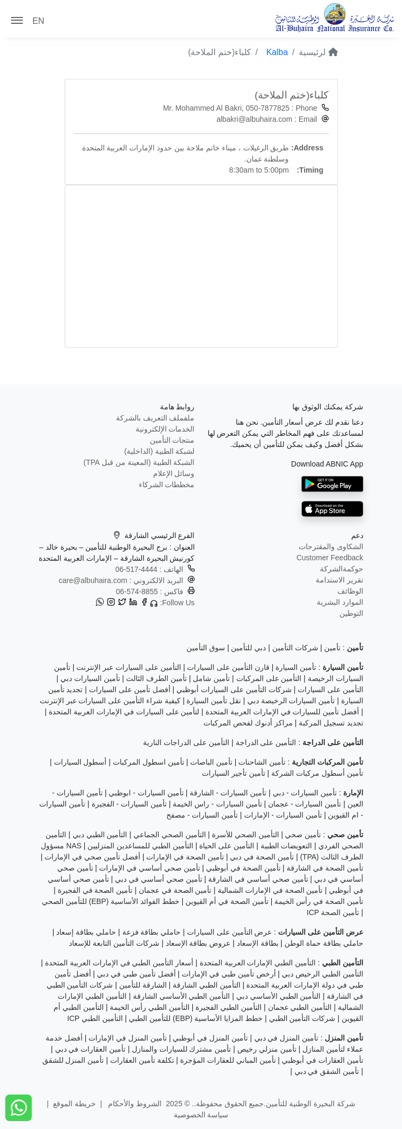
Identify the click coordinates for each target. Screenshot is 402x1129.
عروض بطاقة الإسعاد (198, 943)
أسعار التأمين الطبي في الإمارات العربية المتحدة (119, 962)
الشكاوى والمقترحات (331, 546)
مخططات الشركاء (167, 484)
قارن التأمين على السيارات (228, 667)
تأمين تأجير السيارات (233, 773)
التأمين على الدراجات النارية (186, 742)
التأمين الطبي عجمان (300, 1007)
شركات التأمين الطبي (302, 1018)
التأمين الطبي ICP (95, 1018)
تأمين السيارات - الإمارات (283, 815)
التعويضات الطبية (286, 845)
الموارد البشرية (340, 602)
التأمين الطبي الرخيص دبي (322, 974)
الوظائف (350, 591)
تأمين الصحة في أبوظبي (243, 868)
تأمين (332, 647)
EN (38, 20)
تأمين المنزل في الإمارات (127, 1038)
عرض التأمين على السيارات (229, 932)
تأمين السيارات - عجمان (304, 804)
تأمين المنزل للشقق (73, 1060)
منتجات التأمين (172, 440)
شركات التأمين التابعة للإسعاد (114, 943)
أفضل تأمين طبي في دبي (136, 974)
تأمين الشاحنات (261, 762)
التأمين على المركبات (269, 678)
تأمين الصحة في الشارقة (325, 868)
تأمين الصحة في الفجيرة (95, 890)
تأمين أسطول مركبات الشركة (317, 773)
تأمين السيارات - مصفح (202, 815)
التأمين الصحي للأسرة (245, 834)
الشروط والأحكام (134, 1103)
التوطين (351, 613)
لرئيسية (318, 52)
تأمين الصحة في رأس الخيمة (318, 901)
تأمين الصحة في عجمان (175, 890)
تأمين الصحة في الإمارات (185, 857)
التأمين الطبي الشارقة (206, 985)
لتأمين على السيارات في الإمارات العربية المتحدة (124, 711)
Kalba (277, 52)
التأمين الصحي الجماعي (169, 834)
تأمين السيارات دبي (90, 678)
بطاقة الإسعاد (258, 943)
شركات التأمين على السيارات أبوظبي (234, 689)
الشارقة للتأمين (143, 985)
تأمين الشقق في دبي (327, 1071)
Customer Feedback (330, 557)
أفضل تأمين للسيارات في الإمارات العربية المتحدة (282, 711)
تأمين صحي (303, 834)
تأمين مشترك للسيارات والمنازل (181, 1049)
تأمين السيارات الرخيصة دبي (291, 700)
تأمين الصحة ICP (333, 912)
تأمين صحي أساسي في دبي (158, 879)
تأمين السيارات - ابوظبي (146, 792)
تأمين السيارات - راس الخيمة (217, 804)
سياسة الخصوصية (201, 1114)
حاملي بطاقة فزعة (151, 932)
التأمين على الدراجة (266, 742)
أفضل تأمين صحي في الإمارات (92, 857)
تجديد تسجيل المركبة (331, 723)
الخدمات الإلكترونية (165, 429)
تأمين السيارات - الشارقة (228, 792)
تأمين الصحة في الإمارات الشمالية (270, 890)
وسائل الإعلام (174, 473)
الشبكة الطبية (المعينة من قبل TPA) (139, 462)
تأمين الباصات (211, 762)
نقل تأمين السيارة (213, 700)
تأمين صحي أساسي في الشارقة (258, 879)
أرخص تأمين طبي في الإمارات (229, 974)
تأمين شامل (211, 678)
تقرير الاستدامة (339, 580)
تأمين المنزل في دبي (286, 1038)
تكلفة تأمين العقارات (142, 1060)
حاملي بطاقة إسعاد (86, 932)
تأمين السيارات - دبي (305, 792)
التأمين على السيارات (330, 689)
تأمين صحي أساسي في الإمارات (149, 868)
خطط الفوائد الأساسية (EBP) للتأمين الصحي (111, 901)
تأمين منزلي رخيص (267, 1049)
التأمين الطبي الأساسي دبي (278, 996)
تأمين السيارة (295, 667)
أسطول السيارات (80, 762)
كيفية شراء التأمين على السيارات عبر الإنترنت (110, 700)
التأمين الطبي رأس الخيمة (150, 1007)
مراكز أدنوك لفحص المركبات (248, 723)
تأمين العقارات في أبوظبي (322, 1060)
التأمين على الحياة (226, 845)
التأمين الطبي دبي (100, 834)
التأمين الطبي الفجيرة (228, 1007)
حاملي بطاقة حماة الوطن (323, 943)
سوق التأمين (205, 647)
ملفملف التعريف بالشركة (155, 418)
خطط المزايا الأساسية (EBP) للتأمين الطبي (196, 1018)
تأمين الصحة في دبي (262, 857)
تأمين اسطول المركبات (148, 762)
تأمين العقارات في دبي (90, 1049)
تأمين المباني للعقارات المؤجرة (228, 1060)
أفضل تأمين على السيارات (130, 689)
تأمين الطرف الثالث (156, 678)
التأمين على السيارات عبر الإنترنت (128, 667)
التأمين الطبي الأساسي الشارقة (181, 996)
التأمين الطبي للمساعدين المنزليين (140, 845)
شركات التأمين (295, 647)
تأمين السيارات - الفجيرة (129, 804)
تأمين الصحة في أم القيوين (227, 901)
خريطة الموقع (74, 1103)
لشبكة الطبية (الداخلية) (159, 451)
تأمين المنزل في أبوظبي (210, 1038)
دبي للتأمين (248, 647)
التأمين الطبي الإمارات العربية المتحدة (258, 962)
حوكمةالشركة (341, 568)
